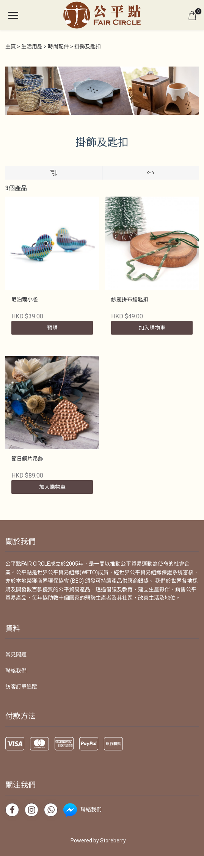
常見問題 (16, 654)
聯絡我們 (16, 671)
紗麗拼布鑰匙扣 (129, 299)
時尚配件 (58, 46)
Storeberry (113, 840)
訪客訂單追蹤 (21, 687)
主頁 (10, 46)
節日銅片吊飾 (27, 459)
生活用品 (31, 46)
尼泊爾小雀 (24, 299)
